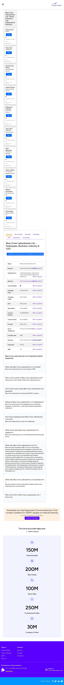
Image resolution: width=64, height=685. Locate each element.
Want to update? (37, 268)
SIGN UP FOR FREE (32, 518)
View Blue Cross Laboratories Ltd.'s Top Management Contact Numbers (26, 254)
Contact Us (20, 656)
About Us (20, 650)
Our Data (19, 653)
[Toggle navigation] (2, 4)
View (9, 34)
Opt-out (3, 658)
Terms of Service (6, 653)
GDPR (3, 656)
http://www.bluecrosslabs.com (28, 281)
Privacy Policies (5, 650)
